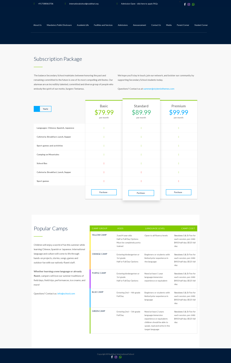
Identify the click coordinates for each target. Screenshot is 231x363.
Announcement (139, 25)
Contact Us (156, 25)
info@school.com (66, 293)
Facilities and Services (103, 25)
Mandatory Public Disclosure (59, 25)
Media (169, 25)
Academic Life (83, 25)
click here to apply (145, 4)
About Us (37, 25)
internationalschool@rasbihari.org (83, 4)
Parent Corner (183, 25)
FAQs (155, 4)
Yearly (45, 109)
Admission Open (128, 4)
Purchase (103, 192)
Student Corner (201, 25)
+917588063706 (45, 4)
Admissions (123, 25)
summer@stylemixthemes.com (158, 88)
